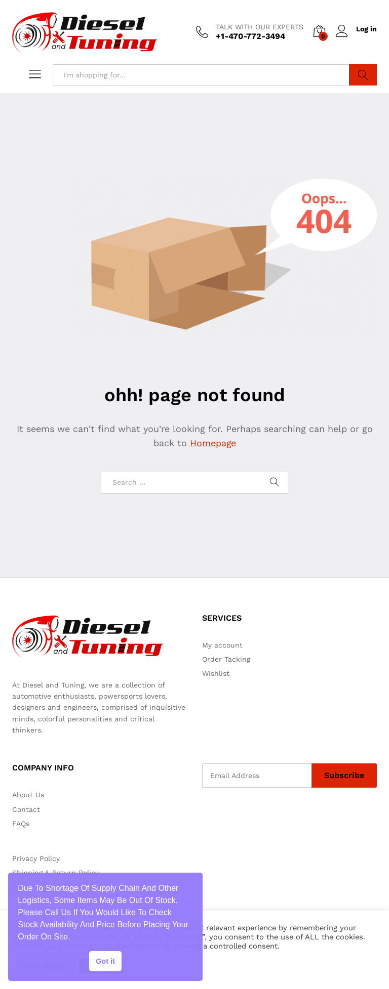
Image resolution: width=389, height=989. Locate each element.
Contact (26, 809)
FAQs (20, 824)
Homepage (212, 443)
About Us (28, 795)
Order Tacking (226, 659)
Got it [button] (105, 961)
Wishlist (215, 673)
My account (222, 644)
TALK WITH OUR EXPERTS (258, 27)
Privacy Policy (36, 858)
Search (363, 74)
